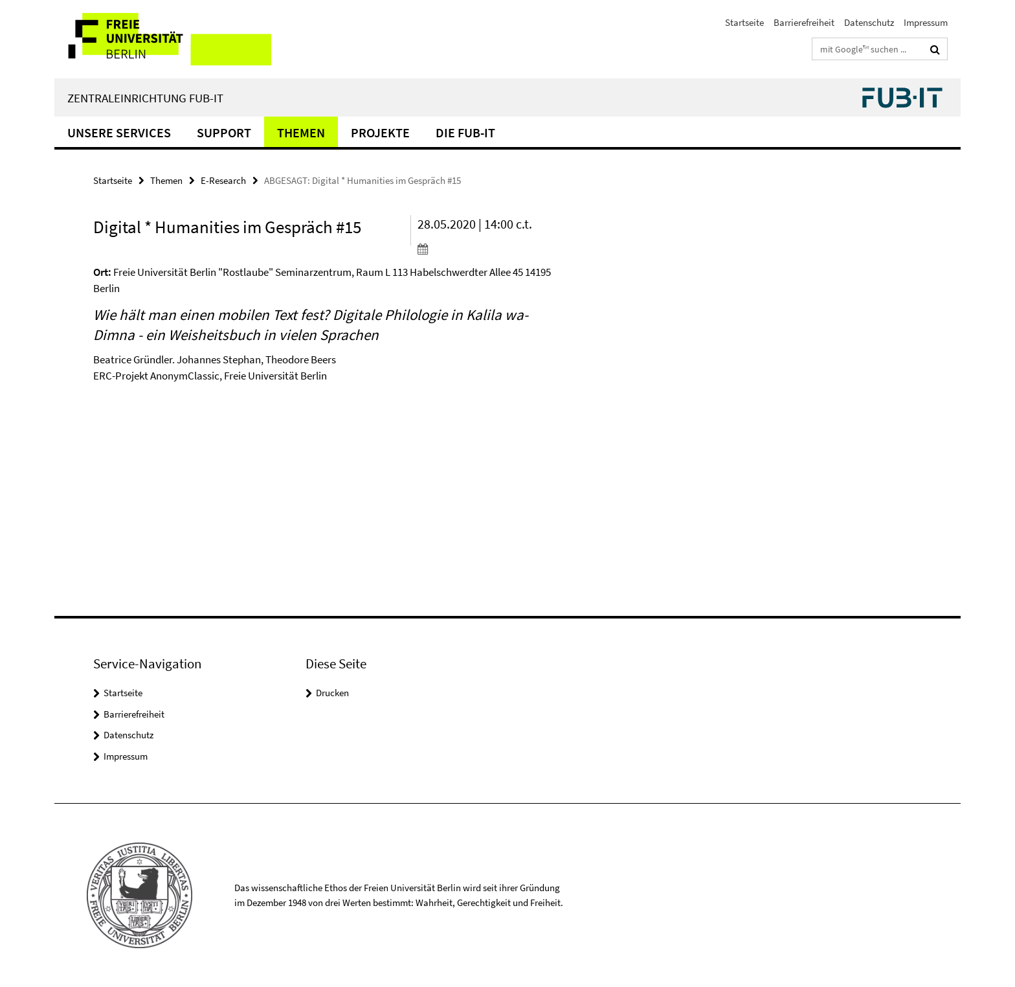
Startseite (744, 22)
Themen (301, 132)
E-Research (223, 180)
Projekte (380, 132)
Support (224, 132)
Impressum (926, 22)
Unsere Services (119, 132)
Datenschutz (869, 22)
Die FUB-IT (465, 132)
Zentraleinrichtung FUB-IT (145, 98)
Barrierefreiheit (804, 22)
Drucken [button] (332, 692)
